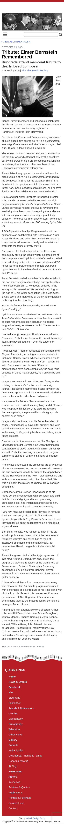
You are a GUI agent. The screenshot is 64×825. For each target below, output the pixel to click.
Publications (15, 792)
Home (12, 676)
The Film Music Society (35, 70)
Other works (15, 734)
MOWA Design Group (35, 818)
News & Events (18, 681)
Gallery (13, 739)
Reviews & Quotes (19, 787)
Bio (11, 692)
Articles (13, 776)
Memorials (21, 41)
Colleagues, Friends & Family (25, 755)
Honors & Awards (18, 760)
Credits (13, 713)
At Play (13, 766)
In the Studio (16, 750)
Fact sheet (14, 702)
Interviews (14, 781)
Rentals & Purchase (20, 797)
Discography (16, 718)
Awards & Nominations (21, 708)
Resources (15, 771)
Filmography (16, 724)
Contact (13, 808)
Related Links (16, 803)
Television (14, 729)
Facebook (14, 687)
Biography (14, 697)
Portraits (13, 745)
